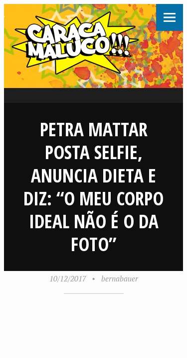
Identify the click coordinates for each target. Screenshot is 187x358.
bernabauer (119, 278)
